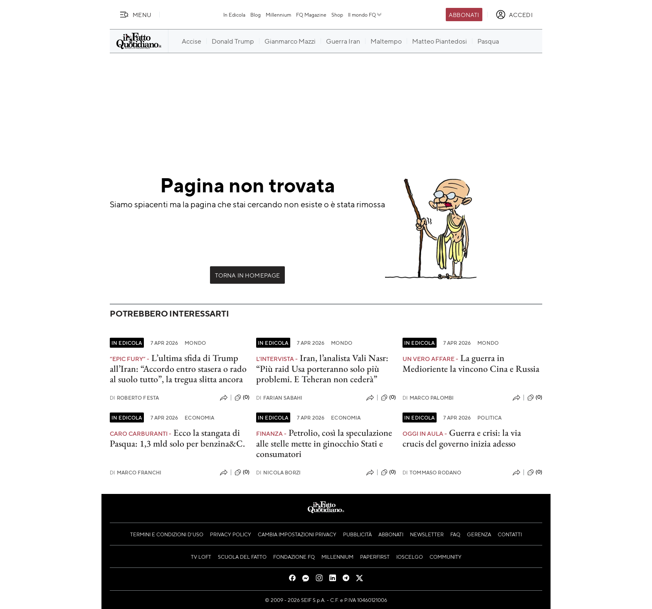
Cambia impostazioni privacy (297, 534)
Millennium (278, 14)
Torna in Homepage (247, 275)
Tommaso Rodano (432, 472)
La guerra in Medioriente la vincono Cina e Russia (471, 363)
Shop (337, 14)
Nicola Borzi (278, 472)
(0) (242, 397)
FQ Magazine (311, 14)
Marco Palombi (428, 398)
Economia (199, 417)
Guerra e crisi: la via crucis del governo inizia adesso (462, 438)
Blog (255, 14)
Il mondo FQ (365, 14)
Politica (489, 417)
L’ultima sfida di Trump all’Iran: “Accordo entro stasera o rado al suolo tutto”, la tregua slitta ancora (178, 368)
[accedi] (514, 14)
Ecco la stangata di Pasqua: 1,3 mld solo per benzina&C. (177, 438)
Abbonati (464, 14)
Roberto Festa (134, 398)
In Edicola (234, 14)
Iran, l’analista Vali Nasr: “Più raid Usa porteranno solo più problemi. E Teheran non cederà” (322, 368)
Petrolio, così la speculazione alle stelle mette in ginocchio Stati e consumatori (324, 443)
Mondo (195, 342)
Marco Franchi (135, 472)
